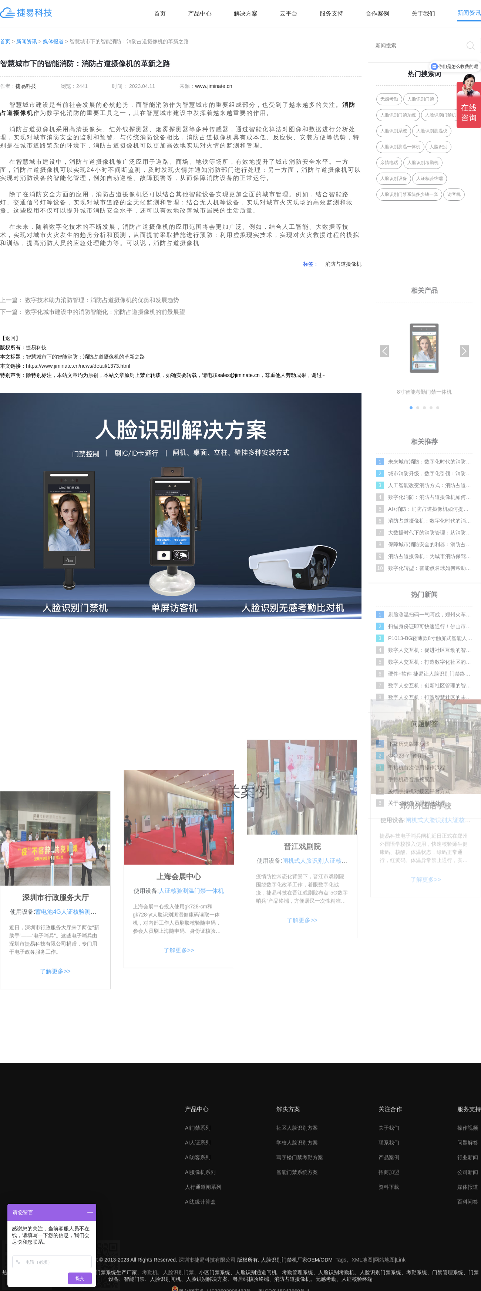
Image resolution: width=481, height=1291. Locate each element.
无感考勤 (389, 99)
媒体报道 (53, 41)
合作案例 (377, 13)
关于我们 (423, 13)
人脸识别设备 (393, 178)
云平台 (288, 13)
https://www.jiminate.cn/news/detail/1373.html (78, 366)
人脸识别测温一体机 (400, 146)
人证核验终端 (429, 178)
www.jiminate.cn (213, 86)
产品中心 (200, 13)
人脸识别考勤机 (422, 162)
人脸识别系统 (393, 130)
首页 (160, 13)
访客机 (454, 194)
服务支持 (331, 13)
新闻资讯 (469, 13)
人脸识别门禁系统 (398, 115)
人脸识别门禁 (420, 99)
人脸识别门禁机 (440, 115)
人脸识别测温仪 (431, 130)
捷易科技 (26, 86)
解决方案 (246, 13)
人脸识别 (438, 146)
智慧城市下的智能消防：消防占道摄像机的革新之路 (85, 357)
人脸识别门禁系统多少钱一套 (409, 194)
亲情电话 (389, 162)
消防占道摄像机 (343, 264)
